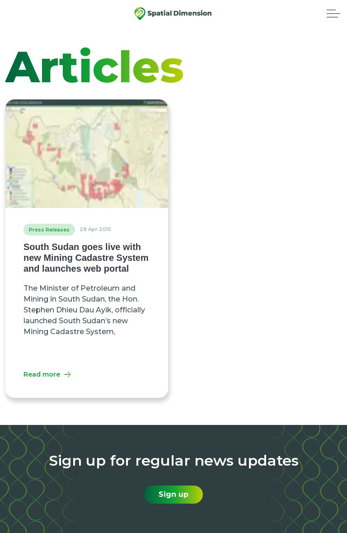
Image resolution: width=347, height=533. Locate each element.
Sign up (173, 495)
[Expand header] (333, 13)
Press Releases (49, 229)
